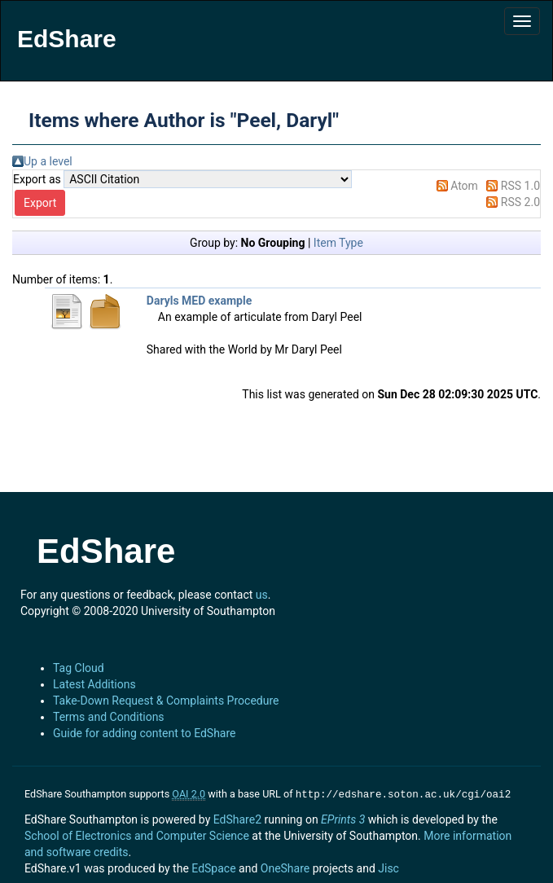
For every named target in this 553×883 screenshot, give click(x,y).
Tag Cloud (78, 667)
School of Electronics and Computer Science (136, 834)
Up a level (48, 161)
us (262, 594)
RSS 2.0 (520, 202)
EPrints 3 (343, 817)
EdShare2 (237, 817)
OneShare (285, 866)
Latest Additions (94, 684)
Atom (464, 185)
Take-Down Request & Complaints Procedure (166, 700)
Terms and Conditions (109, 716)
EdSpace (213, 866)
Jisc (388, 866)
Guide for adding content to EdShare (144, 733)
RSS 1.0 (520, 185)
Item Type (338, 242)
